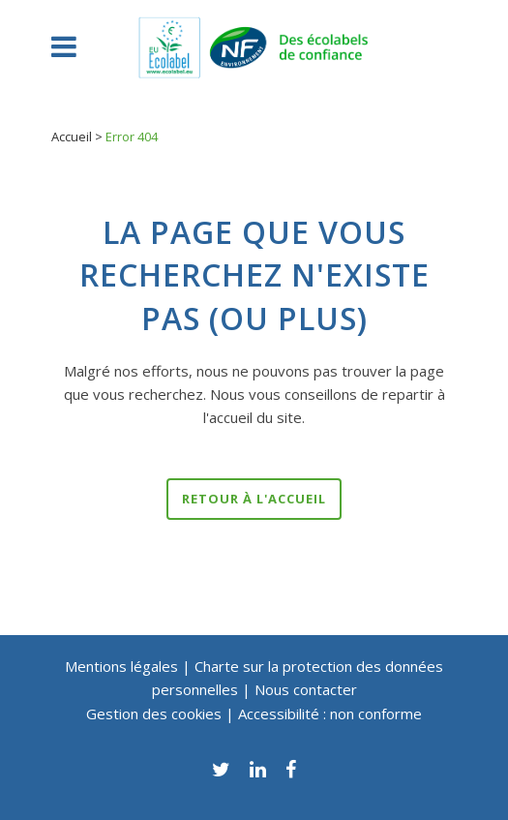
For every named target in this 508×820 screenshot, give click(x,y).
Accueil (71, 136)
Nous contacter (305, 689)
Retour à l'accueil (254, 498)
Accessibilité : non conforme (330, 713)
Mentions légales (121, 666)
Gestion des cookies (155, 713)
